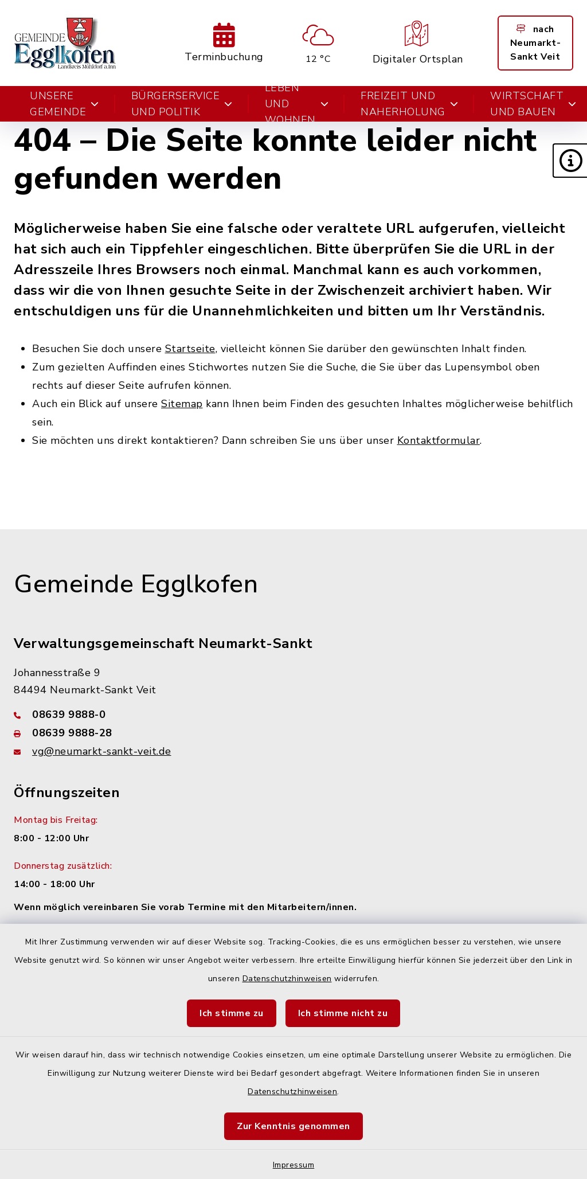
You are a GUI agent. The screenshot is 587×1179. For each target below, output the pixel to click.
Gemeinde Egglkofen (136, 584)
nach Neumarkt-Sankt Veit (535, 43)
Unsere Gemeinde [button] (64, 104)
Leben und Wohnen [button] (297, 104)
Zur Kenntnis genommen (293, 1126)
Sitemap (182, 404)
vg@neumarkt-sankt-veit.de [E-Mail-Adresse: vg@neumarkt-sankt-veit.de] (101, 751)
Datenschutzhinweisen (287, 978)
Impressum (294, 1165)
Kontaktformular (438, 440)
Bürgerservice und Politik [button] (182, 104)
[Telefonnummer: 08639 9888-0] (293, 714)
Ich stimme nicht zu (343, 1013)
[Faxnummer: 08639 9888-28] (293, 733)
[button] (570, 160)
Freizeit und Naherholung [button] (409, 104)
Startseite (190, 349)
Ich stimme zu (231, 1013)
